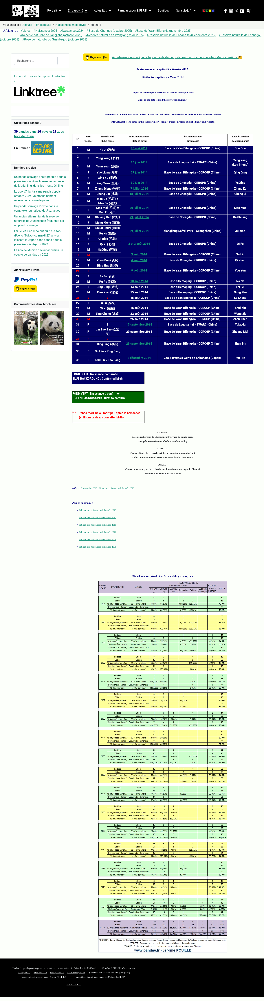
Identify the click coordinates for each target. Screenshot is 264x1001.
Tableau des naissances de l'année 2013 (97, 510)
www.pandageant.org (76, 972)
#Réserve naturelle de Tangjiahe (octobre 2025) (51, 35)
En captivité (75, 10)
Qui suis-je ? (184, 10)
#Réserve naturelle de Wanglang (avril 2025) (115, 35)
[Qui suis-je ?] (194, 10)
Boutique (163, 10)
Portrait (52, 10)
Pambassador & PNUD (132, 10)
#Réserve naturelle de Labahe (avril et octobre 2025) (181, 35)
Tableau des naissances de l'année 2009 (97, 539)
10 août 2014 (139, 281)
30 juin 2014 (139, 182)
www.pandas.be (57, 972)
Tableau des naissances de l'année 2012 (97, 517)
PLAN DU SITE (74, 984)
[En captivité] (85, 10)
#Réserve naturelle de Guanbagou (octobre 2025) (54, 39)
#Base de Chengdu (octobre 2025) (109, 30)
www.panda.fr (24, 972)
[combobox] (36, 61)
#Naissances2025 (45, 30)
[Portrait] (59, 10)
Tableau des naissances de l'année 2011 (97, 524)
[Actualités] (109, 10)
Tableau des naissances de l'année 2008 (97, 546)
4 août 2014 (139, 260)
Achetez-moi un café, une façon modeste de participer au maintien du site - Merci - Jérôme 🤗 (177, 57)
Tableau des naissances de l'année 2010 (97, 532)
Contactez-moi (128, 968)
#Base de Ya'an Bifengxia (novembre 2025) (163, 30)
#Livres (26, 30)
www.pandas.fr (40, 972)
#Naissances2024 (72, 30)
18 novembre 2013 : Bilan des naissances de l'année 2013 (107, 488)
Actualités (100, 10)
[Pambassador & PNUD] (149, 10)
